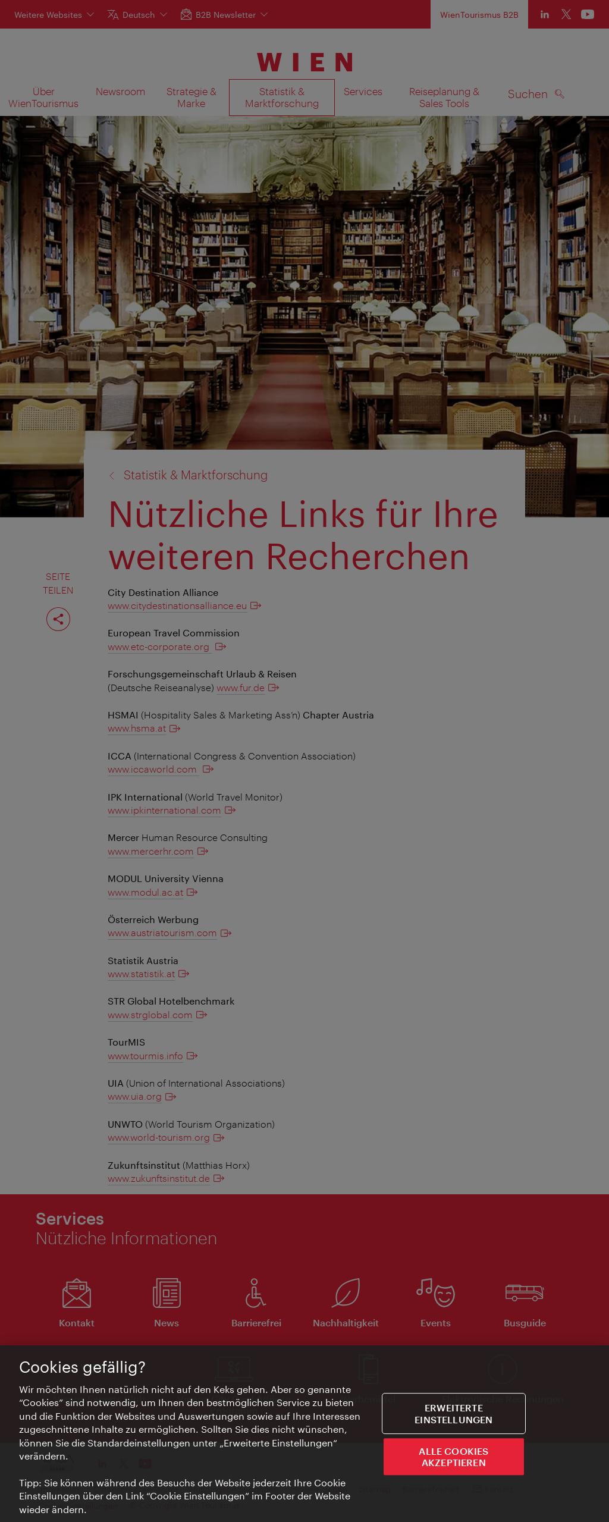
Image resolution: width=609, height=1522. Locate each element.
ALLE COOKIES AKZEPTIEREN (453, 1457)
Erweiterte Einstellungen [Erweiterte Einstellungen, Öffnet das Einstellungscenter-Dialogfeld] (453, 1413)
